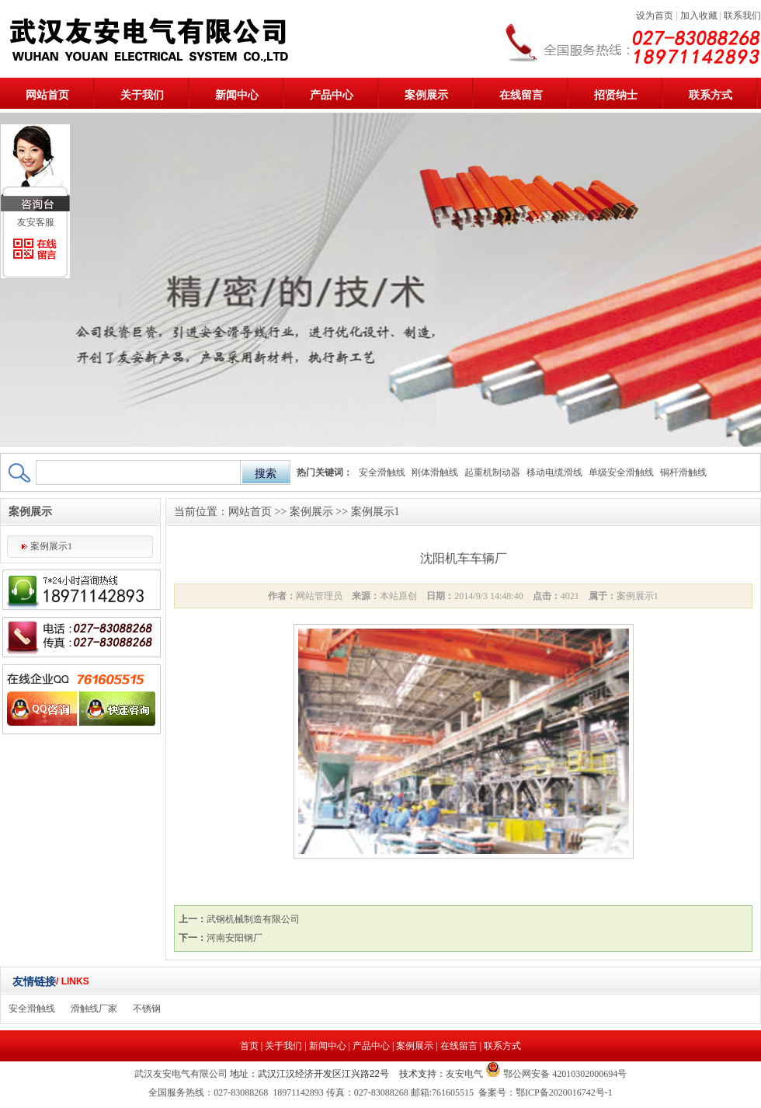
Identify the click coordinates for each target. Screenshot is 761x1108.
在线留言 (521, 95)
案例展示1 (51, 546)
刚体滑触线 (435, 472)
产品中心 (331, 95)
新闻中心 (237, 95)
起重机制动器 (492, 472)
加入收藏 (699, 15)
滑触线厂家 (94, 1008)
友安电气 (464, 1073)
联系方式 (710, 95)
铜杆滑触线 (683, 472)
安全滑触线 (382, 472)
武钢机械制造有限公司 (253, 919)
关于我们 (142, 95)
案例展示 (426, 95)
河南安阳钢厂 (234, 937)
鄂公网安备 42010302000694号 (564, 1073)
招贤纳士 (616, 95)
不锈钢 (147, 1008)
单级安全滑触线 (621, 472)
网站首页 (47, 95)
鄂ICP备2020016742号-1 (564, 1092)
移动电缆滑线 (554, 472)
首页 (249, 1045)
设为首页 (654, 15)
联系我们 (742, 15)
